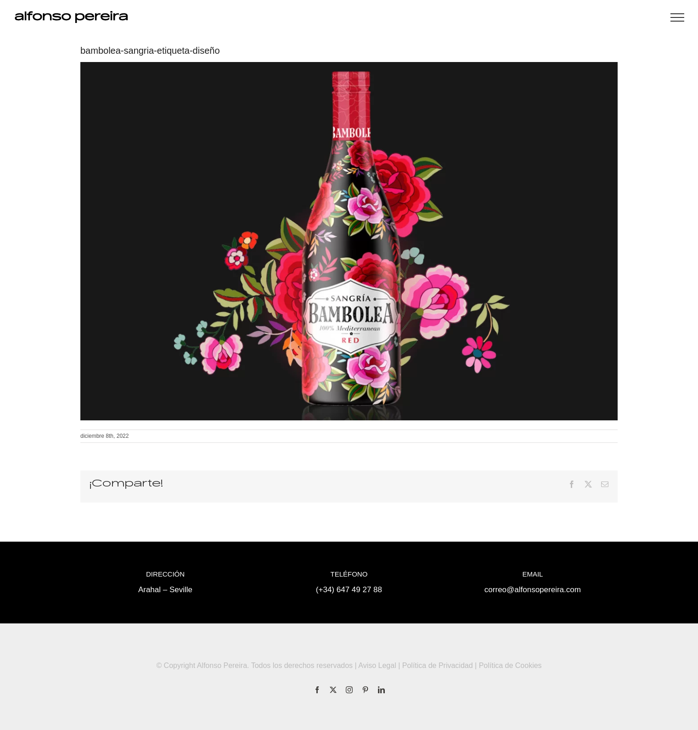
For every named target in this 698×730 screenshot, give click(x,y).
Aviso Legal (377, 665)
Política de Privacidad (437, 665)
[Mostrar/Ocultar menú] (677, 17)
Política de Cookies (510, 665)
